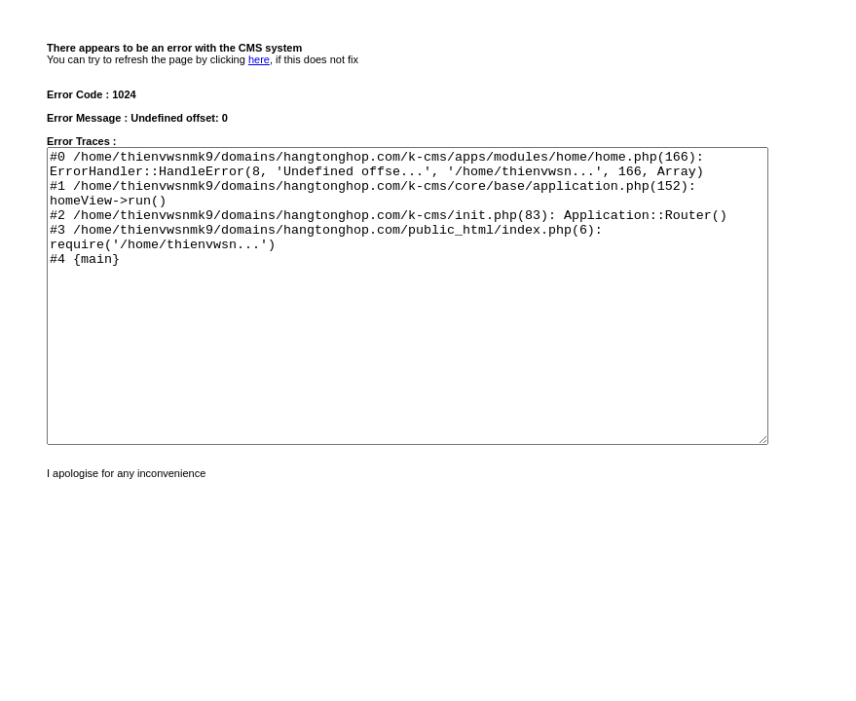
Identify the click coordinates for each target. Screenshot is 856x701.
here (259, 59)
